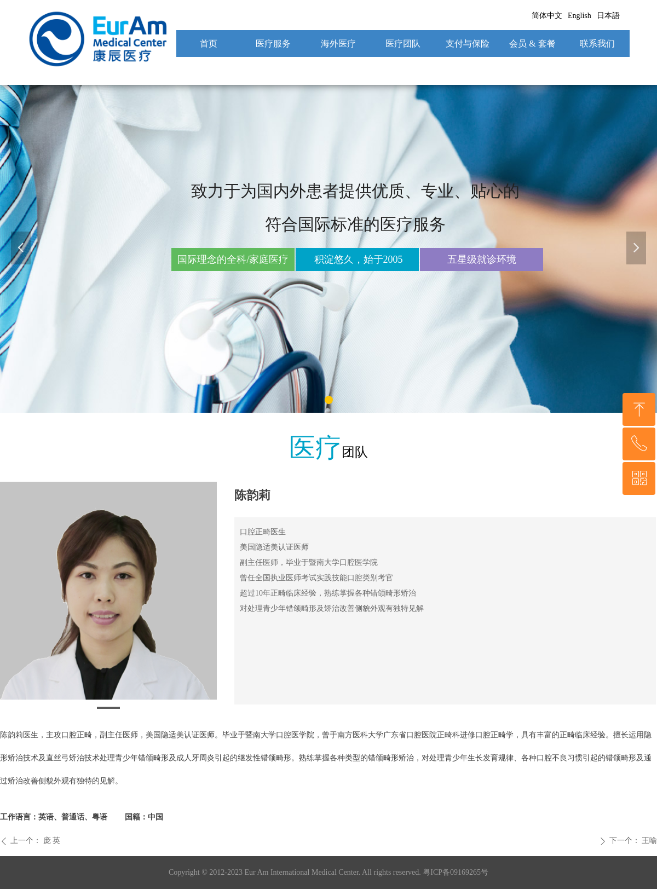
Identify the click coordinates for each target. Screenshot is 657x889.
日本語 (608, 15)
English (579, 15)
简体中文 (547, 15)
